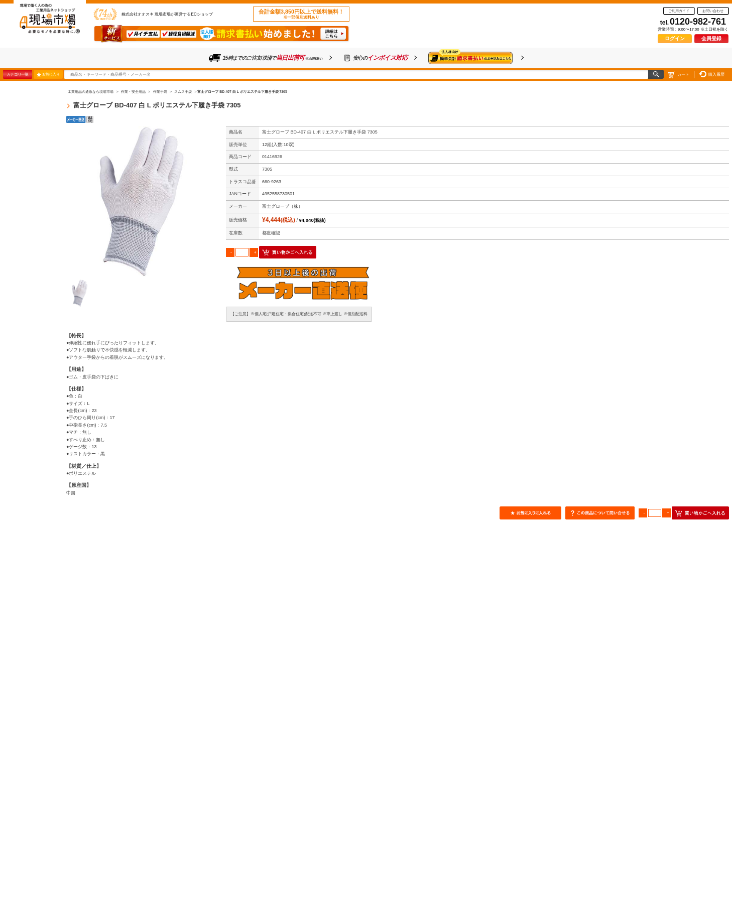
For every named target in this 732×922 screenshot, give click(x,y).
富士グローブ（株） (282, 206)
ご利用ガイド (678, 11)
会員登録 (711, 38)
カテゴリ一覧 (17, 74)
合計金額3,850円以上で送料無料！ (301, 14)
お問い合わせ (712, 11)
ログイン (675, 38)
